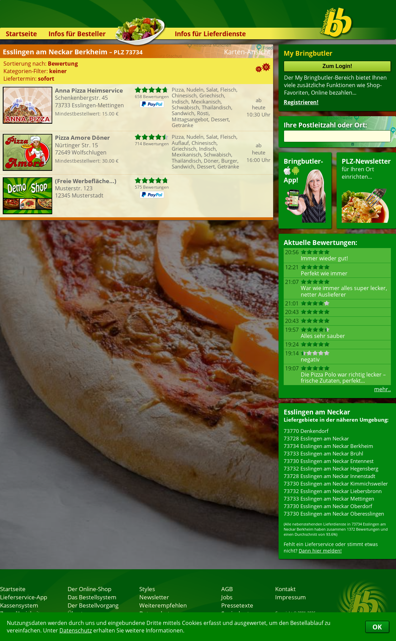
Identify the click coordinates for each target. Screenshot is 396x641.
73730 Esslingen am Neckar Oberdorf (328, 506)
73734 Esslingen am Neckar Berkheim (328, 445)
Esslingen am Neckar (317, 412)
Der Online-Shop (89, 589)
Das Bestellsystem (92, 597)
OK (377, 627)
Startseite (21, 33)
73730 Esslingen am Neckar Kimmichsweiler (336, 483)
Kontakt (285, 589)
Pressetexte (237, 605)
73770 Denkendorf (306, 430)
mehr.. (382, 389)
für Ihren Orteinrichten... (366, 190)
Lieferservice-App (23, 597)
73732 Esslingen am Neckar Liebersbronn (333, 491)
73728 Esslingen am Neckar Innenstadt (329, 476)
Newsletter (154, 597)
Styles (147, 589)
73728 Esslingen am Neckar (316, 438)
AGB (227, 589)
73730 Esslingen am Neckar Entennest (328, 461)
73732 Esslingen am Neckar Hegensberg (331, 468)
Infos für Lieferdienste (210, 33)
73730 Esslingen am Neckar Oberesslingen (334, 513)
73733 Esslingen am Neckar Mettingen (329, 498)
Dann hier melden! (320, 550)
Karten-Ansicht (247, 51)
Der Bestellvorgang (93, 605)
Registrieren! (301, 102)
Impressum (290, 597)
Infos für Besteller (77, 33)
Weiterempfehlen (163, 605)
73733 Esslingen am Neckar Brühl (323, 453)
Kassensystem (19, 605)
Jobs (226, 597)
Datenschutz (75, 630)
